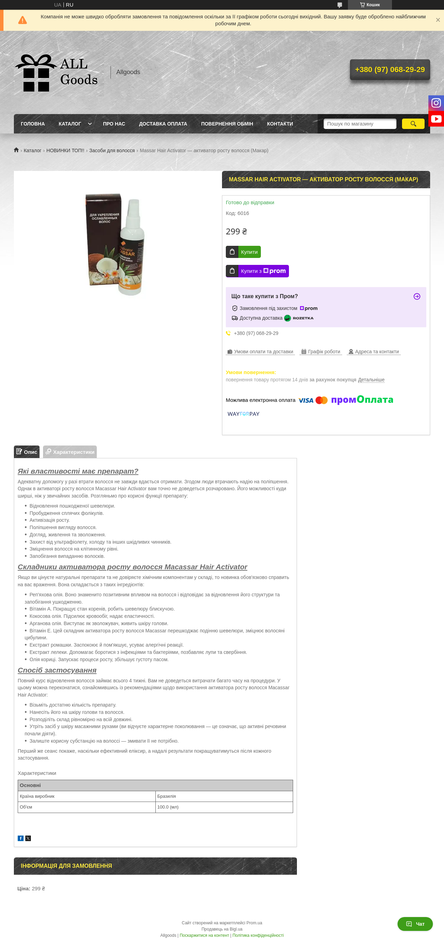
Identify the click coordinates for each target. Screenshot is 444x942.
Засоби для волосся (112, 150)
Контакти (280, 124)
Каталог (70, 124)
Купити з (263, 271)
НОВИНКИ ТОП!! (65, 150)
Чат (415, 924)
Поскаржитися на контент (204, 935)
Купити (249, 252)
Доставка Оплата (163, 124)
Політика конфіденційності (258, 935)
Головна (33, 124)
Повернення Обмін (227, 124)
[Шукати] (413, 124)
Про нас (114, 124)
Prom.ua (254, 923)
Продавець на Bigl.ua (222, 929)
